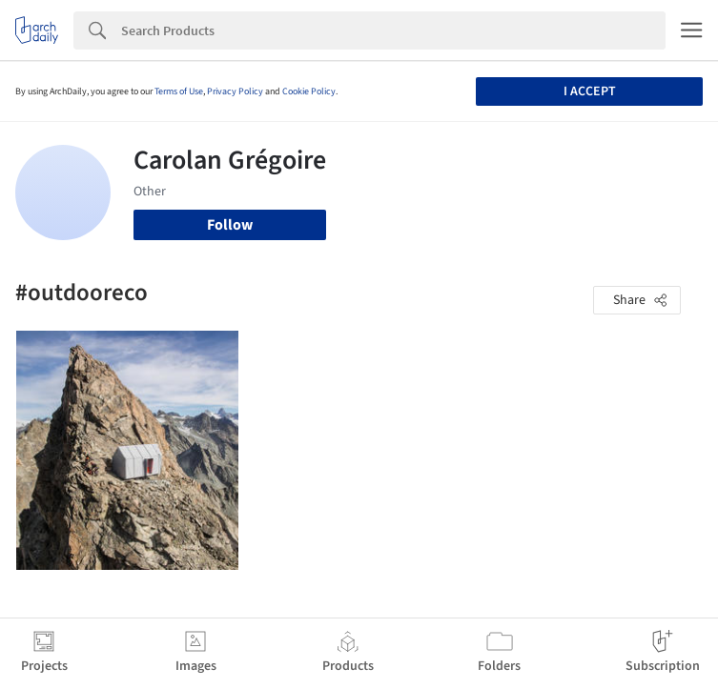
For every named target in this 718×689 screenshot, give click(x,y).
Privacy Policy (235, 91)
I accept (590, 91)
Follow (230, 224)
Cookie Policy (309, 91)
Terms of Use (178, 91)
